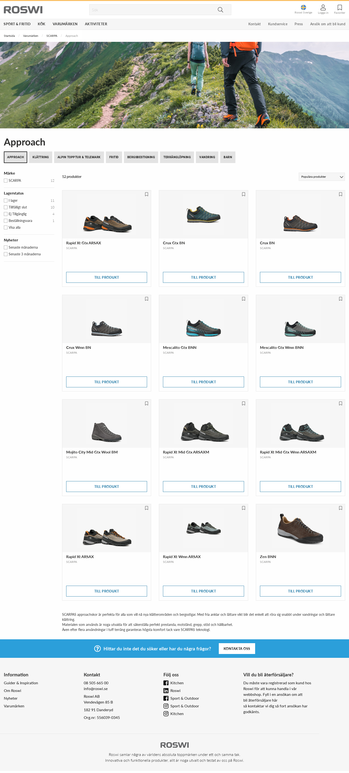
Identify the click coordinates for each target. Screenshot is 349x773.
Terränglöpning (177, 157)
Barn (228, 157)
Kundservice (278, 24)
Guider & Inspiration (21, 682)
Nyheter (11, 698)
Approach (15, 157)
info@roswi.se (96, 688)
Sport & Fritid (17, 24)
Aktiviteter (96, 24)
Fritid (114, 157)
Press (299, 24)
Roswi (175, 690)
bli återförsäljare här (260, 700)
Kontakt (254, 24)
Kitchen (177, 682)
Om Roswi (12, 690)
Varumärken (65, 24)
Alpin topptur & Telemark (79, 157)
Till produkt (106, 277)
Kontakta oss (237, 649)
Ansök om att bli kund (328, 24)
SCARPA (51, 36)
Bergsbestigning (141, 157)
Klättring (40, 157)
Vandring (207, 157)
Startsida (9, 36)
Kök (41, 24)
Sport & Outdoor (184, 698)
